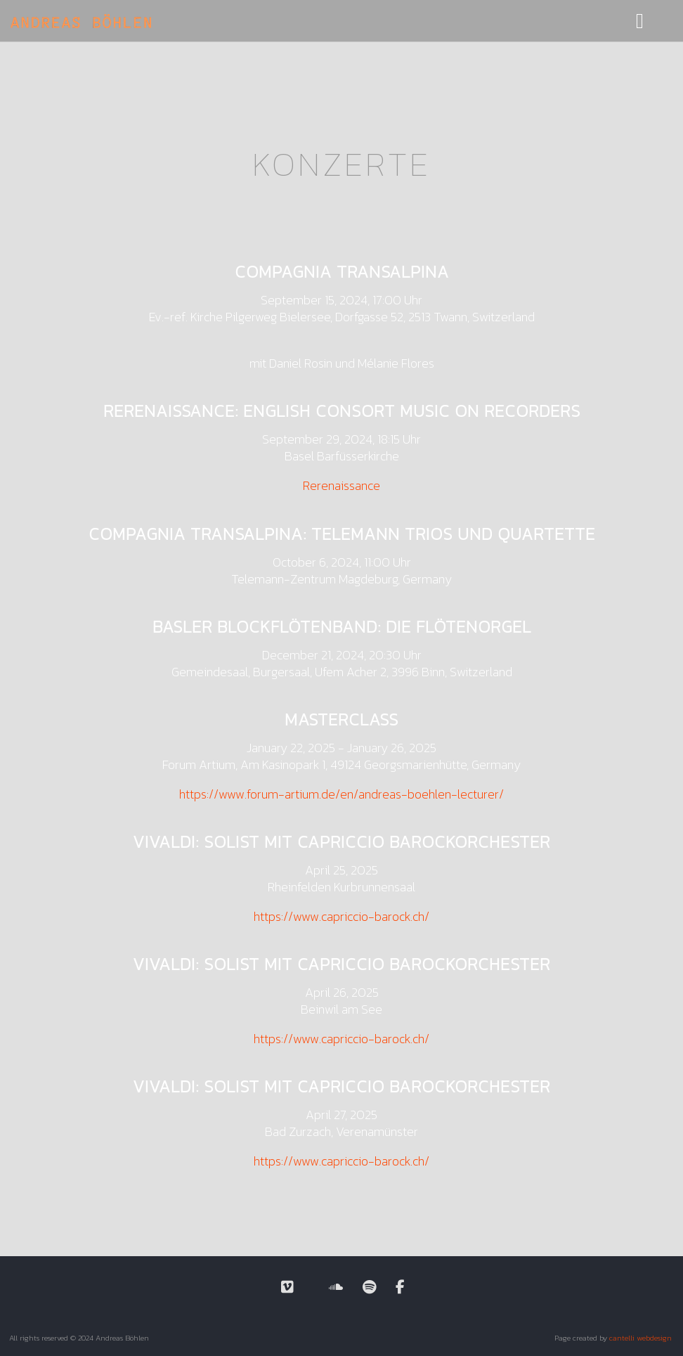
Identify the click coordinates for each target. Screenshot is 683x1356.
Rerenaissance (341, 485)
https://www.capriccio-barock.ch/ (341, 916)
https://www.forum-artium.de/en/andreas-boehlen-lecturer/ (341, 793)
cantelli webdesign (640, 1337)
